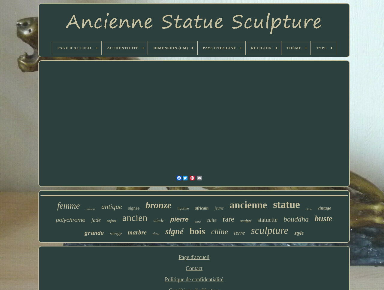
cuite (212, 220)
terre (239, 233)
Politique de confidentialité (194, 279)
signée (134, 208)
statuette (267, 219)
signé (174, 231)
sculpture (269, 230)
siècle (158, 220)
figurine (183, 208)
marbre (137, 232)
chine (219, 231)
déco (309, 209)
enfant (111, 221)
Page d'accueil (194, 257)
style (299, 233)
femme (68, 205)
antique (111, 206)
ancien (135, 217)
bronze (158, 205)
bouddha (296, 219)
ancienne (248, 205)
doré (198, 221)
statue (286, 204)
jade (96, 220)
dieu (156, 233)
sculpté (246, 221)
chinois (90, 209)
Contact (194, 268)
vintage (324, 208)
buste (323, 218)
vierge (116, 233)
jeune (219, 208)
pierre (179, 219)
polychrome (70, 220)
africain (201, 208)
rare (228, 219)
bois (197, 231)
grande (94, 233)
